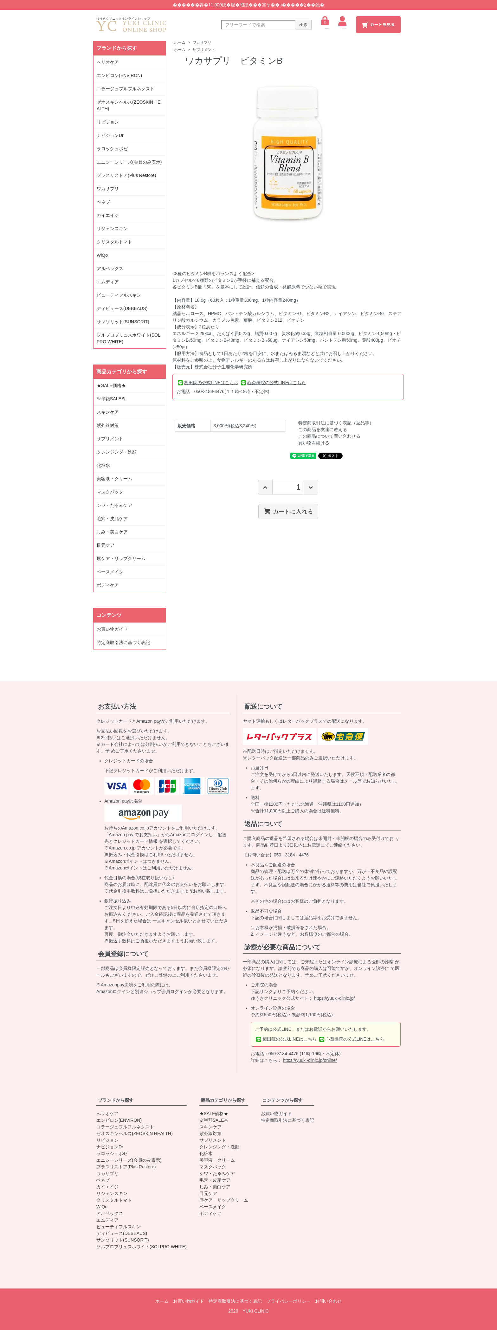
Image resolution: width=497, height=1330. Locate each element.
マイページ (342, 22)
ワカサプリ (201, 42)
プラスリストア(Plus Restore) (126, 175)
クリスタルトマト (114, 241)
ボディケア (108, 585)
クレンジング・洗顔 (117, 452)
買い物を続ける (313, 442)
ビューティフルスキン (119, 295)
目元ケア (105, 545)
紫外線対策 (108, 425)
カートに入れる (288, 511)
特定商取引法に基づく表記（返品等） (336, 422)
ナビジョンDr (110, 135)
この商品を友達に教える (322, 429)
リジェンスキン (112, 228)
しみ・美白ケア (112, 531)
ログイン (325, 22)
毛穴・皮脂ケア (112, 518)
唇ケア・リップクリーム (121, 558)
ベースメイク (110, 571)
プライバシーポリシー (288, 1301)
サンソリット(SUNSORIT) (123, 321)
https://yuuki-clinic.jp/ (334, 998)
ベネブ (103, 201)
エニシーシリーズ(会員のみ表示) (129, 162)
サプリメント (203, 50)
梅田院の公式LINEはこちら (208, 382)
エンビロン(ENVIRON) (119, 75)
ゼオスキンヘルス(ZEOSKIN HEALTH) (128, 105)
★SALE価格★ (111, 385)
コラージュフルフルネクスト (125, 88)
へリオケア (108, 62)
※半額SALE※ (111, 398)
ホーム (179, 42)
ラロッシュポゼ (112, 148)
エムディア (108, 281)
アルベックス (110, 268)
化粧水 (103, 465)
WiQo (102, 255)
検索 (303, 25)
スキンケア (108, 412)
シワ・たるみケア (114, 505)
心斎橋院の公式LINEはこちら (273, 382)
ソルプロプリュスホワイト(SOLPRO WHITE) (128, 338)
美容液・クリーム (114, 478)
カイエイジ (108, 215)
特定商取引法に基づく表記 (123, 642)
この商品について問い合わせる (329, 436)
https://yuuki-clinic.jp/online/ (310, 1060)
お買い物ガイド (112, 629)
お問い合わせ (328, 1301)
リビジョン (108, 122)
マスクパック (110, 491)
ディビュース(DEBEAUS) (122, 308)
